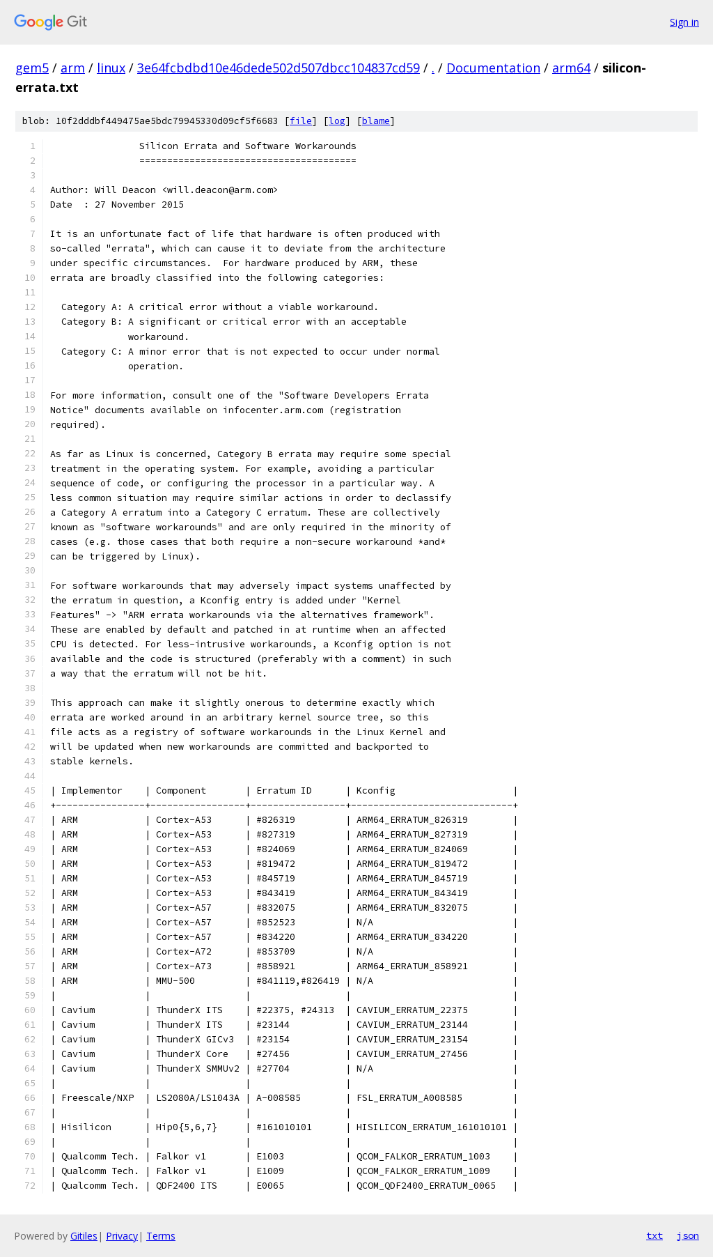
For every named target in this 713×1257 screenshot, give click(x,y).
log (337, 121)
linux (111, 67)
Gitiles (83, 1235)
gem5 (32, 67)
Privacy (122, 1235)
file (301, 121)
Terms (160, 1235)
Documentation (493, 67)
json (688, 1235)
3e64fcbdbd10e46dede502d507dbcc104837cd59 (278, 67)
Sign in (684, 22)
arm (73, 67)
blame (376, 121)
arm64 (571, 67)
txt (654, 1235)
